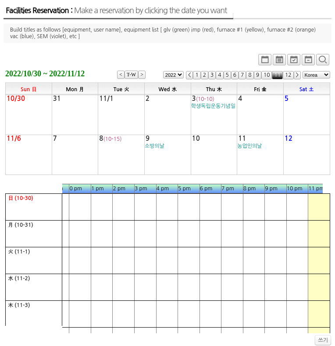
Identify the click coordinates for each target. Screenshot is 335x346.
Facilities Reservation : (116, 10)
